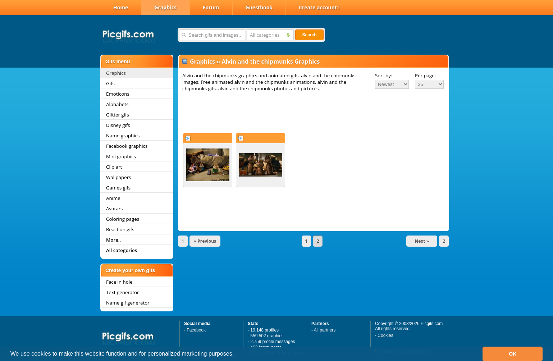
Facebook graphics (126, 146)
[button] (237, 354)
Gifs (110, 83)
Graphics (165, 7)
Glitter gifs (117, 114)
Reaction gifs (120, 229)
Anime (113, 198)
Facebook (196, 330)
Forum (211, 7)
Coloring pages (122, 219)
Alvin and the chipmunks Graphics (270, 61)
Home (120, 7)
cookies (41, 354)
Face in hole (119, 282)
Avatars (114, 208)
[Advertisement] (313, 112)
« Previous (205, 241)
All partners (325, 330)
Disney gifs (118, 125)
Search (309, 34)
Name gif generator (128, 303)
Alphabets (117, 104)
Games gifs (118, 187)
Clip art (114, 167)
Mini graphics (121, 156)
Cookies (385, 335)
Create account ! (319, 7)
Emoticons (117, 94)
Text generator (122, 292)
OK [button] (513, 354)
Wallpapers (118, 177)
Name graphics (123, 135)
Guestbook (259, 7)
